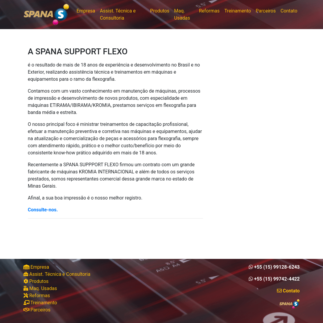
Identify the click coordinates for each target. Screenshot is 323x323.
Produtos (159, 11)
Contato (289, 11)
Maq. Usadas (182, 14)
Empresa (85, 11)
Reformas (209, 11)
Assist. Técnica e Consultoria (117, 14)
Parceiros (266, 11)
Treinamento (237, 11)
